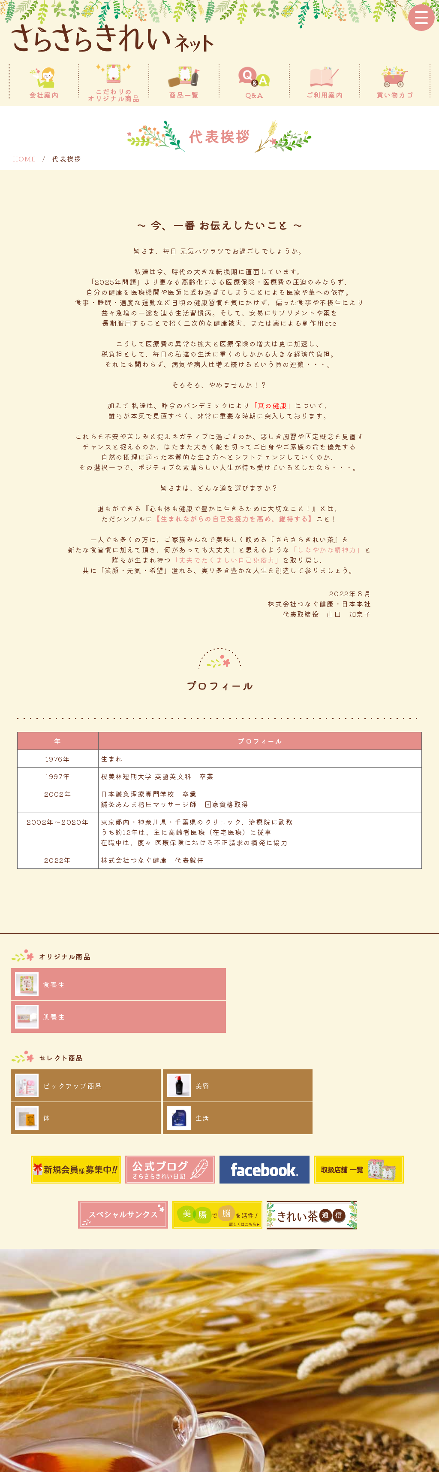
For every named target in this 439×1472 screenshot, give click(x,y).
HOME (24, 158)
